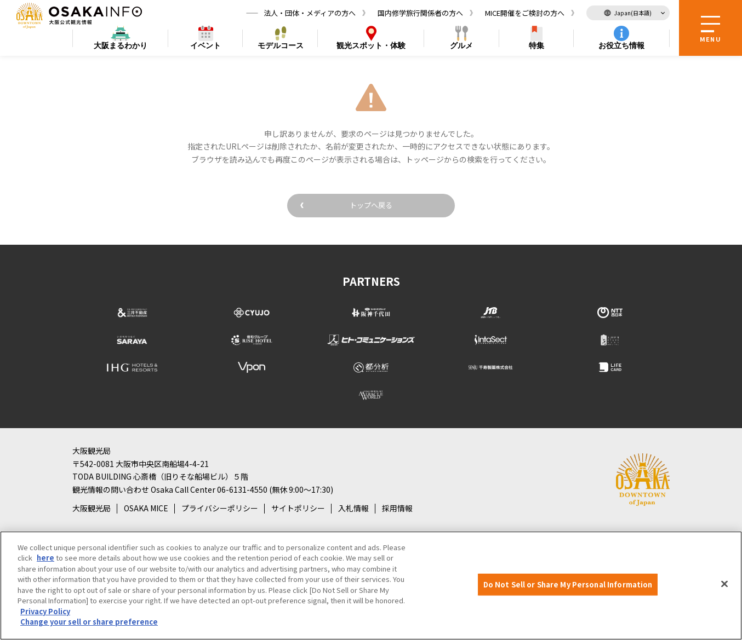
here (45, 557)
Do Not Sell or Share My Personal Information (568, 584)
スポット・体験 (371, 47)
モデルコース (281, 47)
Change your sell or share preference (89, 621)
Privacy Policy (45, 611)
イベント (205, 47)
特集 (536, 47)
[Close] (724, 584)
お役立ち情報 (621, 47)
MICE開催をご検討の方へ (524, 13)
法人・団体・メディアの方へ (310, 13)
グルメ (461, 47)
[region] (371, 585)
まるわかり (120, 47)
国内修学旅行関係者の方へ (420, 13)
